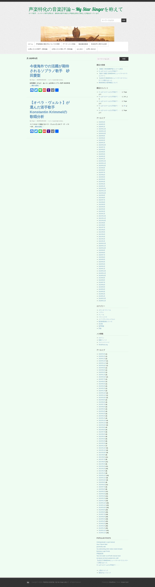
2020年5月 (102, 259)
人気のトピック (103, 570)
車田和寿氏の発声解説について (108, 82)
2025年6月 (102, 138)
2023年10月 (102, 165)
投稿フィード (103, 340)
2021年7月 (102, 227)
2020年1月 (102, 268)
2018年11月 (102, 300)
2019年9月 (102, 278)
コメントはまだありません (55, 80)
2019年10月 (102, 275)
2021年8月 (102, 225)
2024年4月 (102, 154)
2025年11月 (102, 131)
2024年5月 (102, 152)
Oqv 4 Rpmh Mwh (102, 544)
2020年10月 (102, 248)
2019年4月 (102, 289)
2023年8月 (102, 170)
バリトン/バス (103, 317)
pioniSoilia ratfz (101, 546)
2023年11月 (102, 163)
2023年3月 (102, 181)
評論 (100, 328)
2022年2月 (102, 211)
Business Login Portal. (103, 551)
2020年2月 (102, 266)
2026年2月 (102, 124)
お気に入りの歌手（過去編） (38, 49)
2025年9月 (102, 136)
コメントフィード (104, 342)
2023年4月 (102, 179)
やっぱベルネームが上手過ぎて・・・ (110, 71)
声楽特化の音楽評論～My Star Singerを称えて (76, 9)
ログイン (101, 338)
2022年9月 (102, 195)
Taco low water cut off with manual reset (109, 556)
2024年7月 (102, 147)
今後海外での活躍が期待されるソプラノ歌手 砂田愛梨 (49, 70)
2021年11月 (102, 218)
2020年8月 (102, 252)
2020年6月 (102, 257)
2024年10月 (102, 145)
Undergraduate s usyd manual (106, 542)
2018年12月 (102, 298)
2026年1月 (102, 126)
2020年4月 (102, 262)
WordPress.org (103, 344)
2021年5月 (102, 232)
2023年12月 (102, 161)
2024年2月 (102, 156)
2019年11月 (102, 273)
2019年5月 (102, 287)
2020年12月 (102, 243)
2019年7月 (102, 282)
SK (125, 106)
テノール (101, 314)
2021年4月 (102, 234)
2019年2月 (102, 294)
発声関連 (101, 326)
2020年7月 (102, 255)
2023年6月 (102, 174)
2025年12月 (102, 129)
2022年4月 (102, 207)
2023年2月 (102, 184)
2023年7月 (102, 172)
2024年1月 (102, 158)
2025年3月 (102, 140)
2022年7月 (102, 200)
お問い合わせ (91, 49)
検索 (123, 20)
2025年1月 (102, 142)
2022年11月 (102, 191)
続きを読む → (36, 85)
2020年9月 (102, 250)
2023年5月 (102, 177)
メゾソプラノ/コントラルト (107, 319)
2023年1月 (102, 186)
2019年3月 (102, 291)
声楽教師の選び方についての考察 (48, 44)
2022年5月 (102, 204)
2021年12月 (102, 216)
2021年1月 (102, 241)
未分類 (101, 324)
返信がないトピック (105, 572)
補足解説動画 (83, 44)
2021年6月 (102, 229)
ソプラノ (101, 312)
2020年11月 (102, 245)
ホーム (30, 44)
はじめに (80, 49)
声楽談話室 (100, 553)
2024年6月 (102, 149)
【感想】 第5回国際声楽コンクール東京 (111, 69)
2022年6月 (102, 202)
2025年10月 (102, 133)
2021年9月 (102, 223)
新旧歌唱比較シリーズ (105, 321)
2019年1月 (102, 296)
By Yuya (32, 80)
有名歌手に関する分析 (99, 44)
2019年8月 (102, 280)
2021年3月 (102, 236)
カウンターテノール (105, 310)
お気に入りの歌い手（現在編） (63, 49)
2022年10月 (102, 193)
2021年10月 (102, 220)
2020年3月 (102, 264)
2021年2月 (102, 239)
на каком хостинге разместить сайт (108, 558)
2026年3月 (102, 122)
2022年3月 (102, 209)
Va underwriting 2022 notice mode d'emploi (109, 549)
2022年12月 (102, 188)
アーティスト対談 (69, 44)
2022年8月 (102, 197)
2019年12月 (102, 271)
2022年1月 (102, 213)
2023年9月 (102, 168)
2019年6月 (102, 284)
